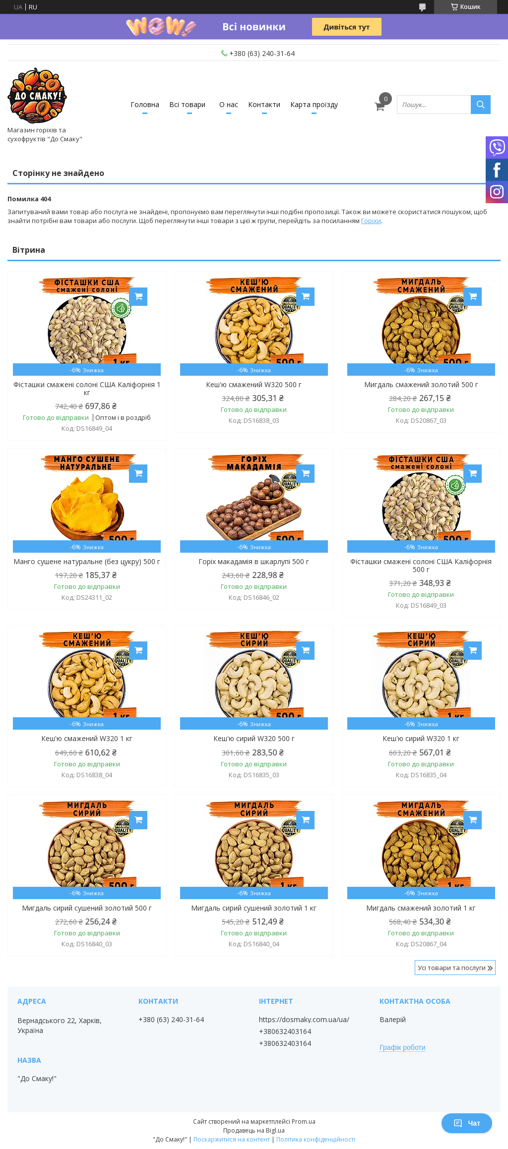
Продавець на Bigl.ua (254, 1130)
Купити (138, 296)
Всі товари (187, 104)
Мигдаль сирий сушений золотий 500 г (87, 908)
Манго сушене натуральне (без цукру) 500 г (86, 562)
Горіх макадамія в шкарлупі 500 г (253, 562)
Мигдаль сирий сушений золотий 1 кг (254, 908)
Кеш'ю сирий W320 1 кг (420, 739)
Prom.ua (304, 1121)
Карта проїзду (314, 104)
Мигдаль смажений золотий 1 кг (421, 908)
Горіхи (371, 220)
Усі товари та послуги (452, 967)
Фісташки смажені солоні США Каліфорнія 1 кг (87, 389)
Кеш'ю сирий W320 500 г (254, 739)
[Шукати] (481, 104)
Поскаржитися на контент (231, 1139)
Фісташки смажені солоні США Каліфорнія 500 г (421, 566)
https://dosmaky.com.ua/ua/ (304, 1019)
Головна (144, 104)
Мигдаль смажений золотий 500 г (421, 385)
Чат (466, 1123)
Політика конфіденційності (315, 1139)
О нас (228, 104)
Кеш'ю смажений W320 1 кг (86, 739)
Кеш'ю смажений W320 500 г (254, 385)
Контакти (264, 104)
